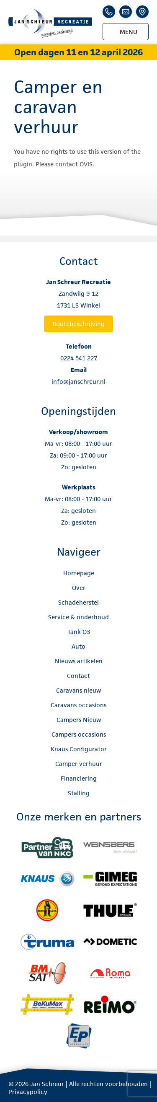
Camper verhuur (78, 764)
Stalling (79, 793)
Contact (78, 676)
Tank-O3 (78, 632)
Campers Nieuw (79, 720)
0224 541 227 (78, 358)
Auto (78, 646)
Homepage (78, 573)
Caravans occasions (78, 705)
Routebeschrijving (78, 324)
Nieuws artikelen (79, 661)
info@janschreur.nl (78, 381)
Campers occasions (78, 734)
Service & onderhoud (78, 617)
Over (78, 588)
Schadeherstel (78, 602)
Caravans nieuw (78, 690)
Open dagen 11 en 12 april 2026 (78, 52)
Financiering (79, 778)
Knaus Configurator (79, 749)
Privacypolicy (27, 1092)
